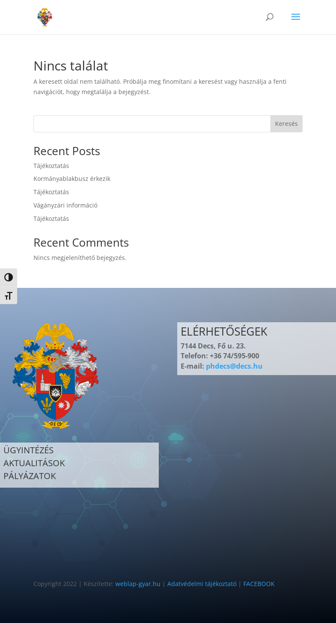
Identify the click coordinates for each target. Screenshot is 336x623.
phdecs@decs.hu (234, 366)
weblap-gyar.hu (137, 584)
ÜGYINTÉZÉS (28, 450)
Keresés (286, 123)
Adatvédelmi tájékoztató (201, 584)
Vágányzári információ (65, 205)
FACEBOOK (259, 584)
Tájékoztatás (51, 166)
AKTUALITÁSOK (34, 463)
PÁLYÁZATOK (29, 476)
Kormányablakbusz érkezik (71, 178)
